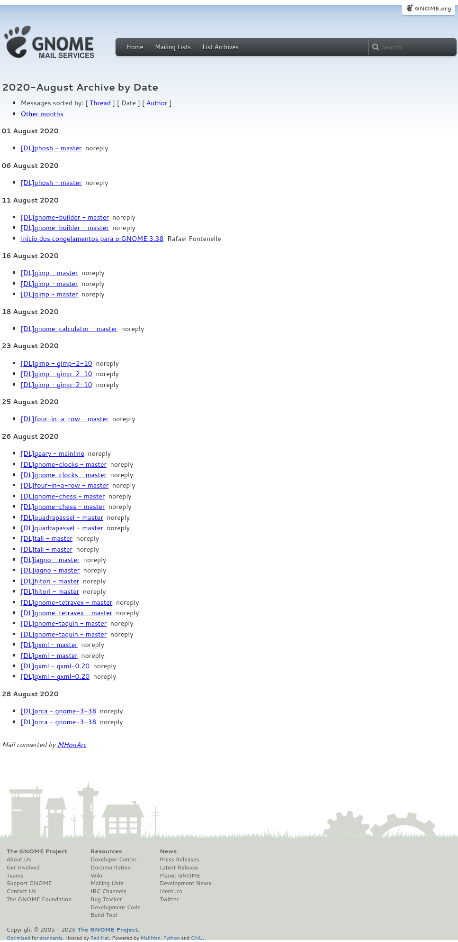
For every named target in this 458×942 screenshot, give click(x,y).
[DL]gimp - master (49, 272)
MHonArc (72, 744)
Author (157, 103)
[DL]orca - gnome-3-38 (59, 711)
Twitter (169, 899)
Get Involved (23, 867)
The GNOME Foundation (39, 899)
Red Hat (99, 937)
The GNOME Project (37, 851)
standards (51, 937)
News (168, 851)
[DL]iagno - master (50, 559)
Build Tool (103, 915)
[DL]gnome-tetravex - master (67, 602)
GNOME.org (432, 8)
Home (135, 47)
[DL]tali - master (46, 538)
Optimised (18, 937)
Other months (42, 114)
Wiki (96, 875)
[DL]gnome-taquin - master (64, 623)
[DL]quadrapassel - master (62, 517)
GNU (197, 937)
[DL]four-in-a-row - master (65, 419)
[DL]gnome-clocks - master (64, 464)
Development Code (115, 907)
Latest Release (179, 867)
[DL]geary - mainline (52, 453)
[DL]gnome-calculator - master (69, 328)
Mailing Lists (173, 47)
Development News (185, 883)
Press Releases (179, 859)
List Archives (220, 47)
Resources (106, 851)
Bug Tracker (106, 899)
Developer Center (113, 859)
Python (171, 937)
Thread (100, 103)
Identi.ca (171, 891)
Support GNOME (29, 883)
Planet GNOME (180, 875)
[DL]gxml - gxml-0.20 (55, 666)
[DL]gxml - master (49, 644)
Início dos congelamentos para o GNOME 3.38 (92, 238)
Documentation (110, 867)
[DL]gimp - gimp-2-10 (56, 363)
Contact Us (21, 891)
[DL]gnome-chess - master (63, 496)
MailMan (151, 937)
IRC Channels (108, 891)
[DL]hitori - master (50, 581)
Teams (15, 875)
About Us (19, 859)
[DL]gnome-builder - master (65, 217)
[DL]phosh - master (51, 148)
